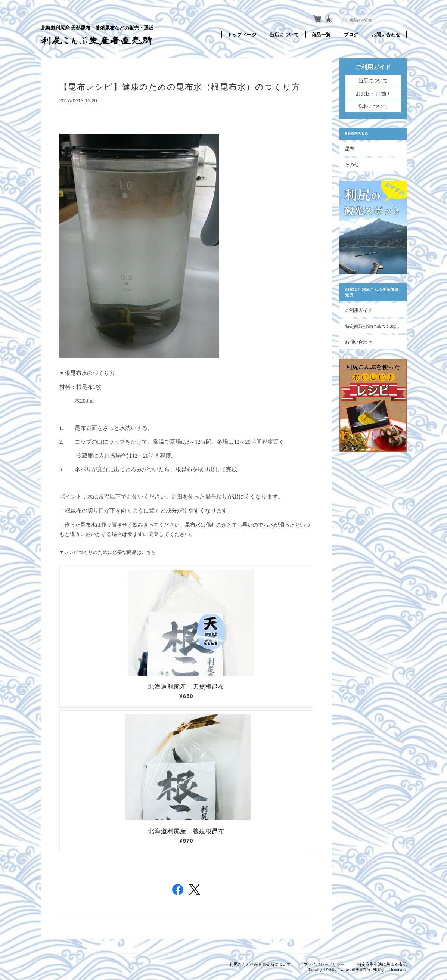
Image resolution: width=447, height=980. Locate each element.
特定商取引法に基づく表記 (372, 326)
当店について (284, 34)
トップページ (242, 34)
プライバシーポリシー (324, 964)
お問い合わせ (386, 34)
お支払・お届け (373, 93)
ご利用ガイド (358, 310)
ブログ (351, 34)
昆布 (349, 148)
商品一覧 (321, 34)
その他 (351, 164)
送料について (373, 106)
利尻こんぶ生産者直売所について (260, 964)
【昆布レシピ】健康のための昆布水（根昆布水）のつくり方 (180, 87)
